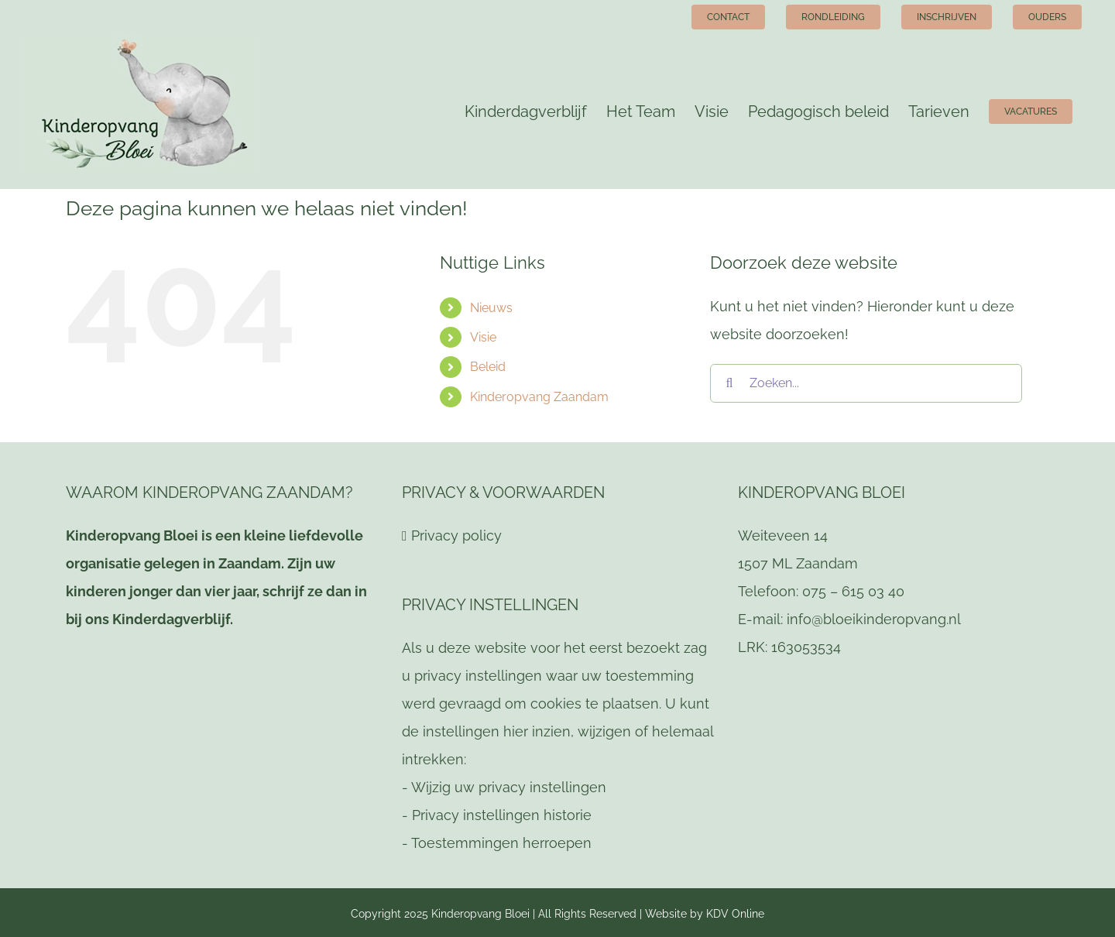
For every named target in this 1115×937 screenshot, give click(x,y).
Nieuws (491, 307)
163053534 (806, 647)
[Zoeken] (729, 383)
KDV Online (735, 914)
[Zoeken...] (866, 383)
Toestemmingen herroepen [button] (501, 843)
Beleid (488, 366)
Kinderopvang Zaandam (539, 397)
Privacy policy (456, 535)
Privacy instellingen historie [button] (502, 815)
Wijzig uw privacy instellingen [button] (508, 787)
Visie (483, 337)
